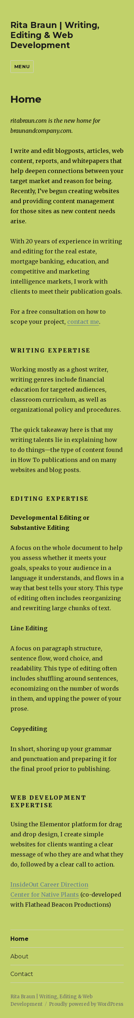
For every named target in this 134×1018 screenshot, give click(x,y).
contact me (83, 321)
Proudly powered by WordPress (86, 1004)
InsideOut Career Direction (49, 884)
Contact (21, 974)
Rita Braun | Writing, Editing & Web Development (54, 35)
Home (19, 938)
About (19, 956)
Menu (22, 66)
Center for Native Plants (44, 894)
